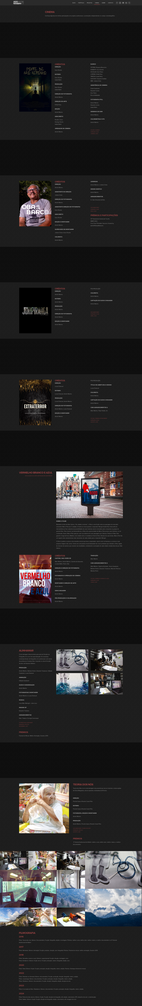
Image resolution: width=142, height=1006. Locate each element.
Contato (110, 2)
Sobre (103, 2)
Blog (74, 2)
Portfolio (81, 2)
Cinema (97, 2)
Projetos (89, 2)
